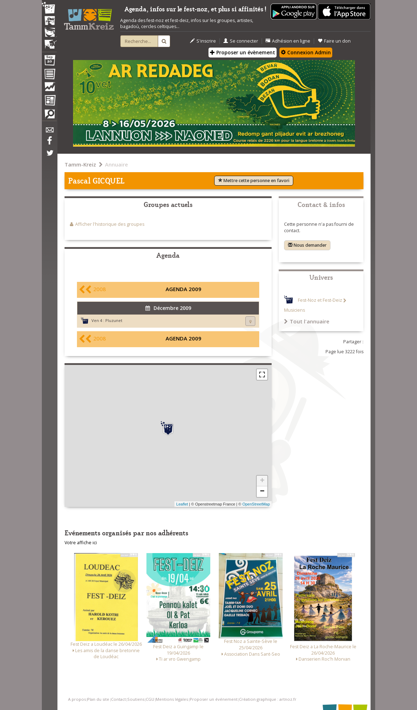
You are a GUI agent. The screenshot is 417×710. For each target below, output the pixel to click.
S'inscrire (203, 41)
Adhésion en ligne (288, 41)
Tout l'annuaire (306, 321)
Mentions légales (172, 699)
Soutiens (135, 699)
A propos (77, 699)
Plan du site (98, 699)
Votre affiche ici (81, 543)
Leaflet (182, 504)
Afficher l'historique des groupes (109, 224)
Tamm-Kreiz (80, 164)
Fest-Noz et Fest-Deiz (320, 300)
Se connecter (240, 41)
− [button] (262, 491)
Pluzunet (113, 320)
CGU (150, 699)
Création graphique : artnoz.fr (267, 699)
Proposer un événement (214, 699)
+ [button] (262, 481)
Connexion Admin (306, 52)
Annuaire (116, 164)
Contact (118, 699)
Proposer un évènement (242, 52)
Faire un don (334, 41)
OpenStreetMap (256, 504)
